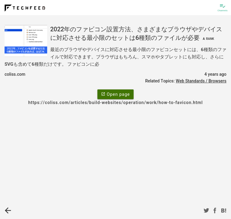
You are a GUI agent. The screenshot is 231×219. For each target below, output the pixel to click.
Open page (115, 94)
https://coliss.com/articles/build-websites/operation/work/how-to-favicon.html (115, 102)
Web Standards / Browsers (201, 80)
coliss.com (15, 74)
